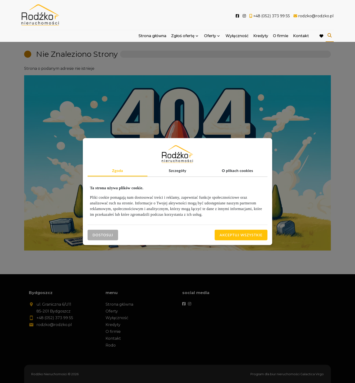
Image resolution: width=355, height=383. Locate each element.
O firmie (280, 36)
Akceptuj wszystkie (241, 235)
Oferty (210, 36)
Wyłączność (237, 36)
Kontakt (301, 36)
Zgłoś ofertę (183, 36)
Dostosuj (103, 235)
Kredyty (260, 36)
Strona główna (152, 36)
